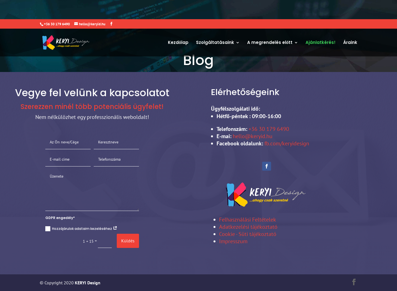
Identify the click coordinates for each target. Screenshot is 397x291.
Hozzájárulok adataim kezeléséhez (81, 229)
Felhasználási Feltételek (247, 219)
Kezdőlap (178, 23)
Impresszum (233, 241)
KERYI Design (87, 282)
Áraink (350, 23)
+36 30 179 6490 (268, 129)
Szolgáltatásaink (215, 23)
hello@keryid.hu (252, 136)
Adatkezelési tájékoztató (248, 226)
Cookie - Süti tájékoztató (247, 234)
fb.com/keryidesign (286, 143)
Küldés (128, 240)
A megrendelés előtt (269, 23)
